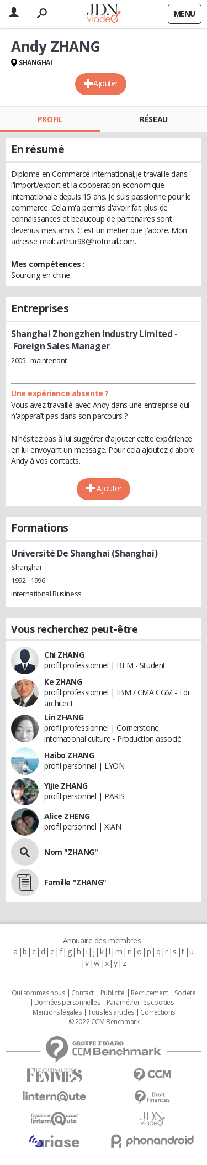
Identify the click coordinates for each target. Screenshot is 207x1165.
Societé (184, 993)
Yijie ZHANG (65, 785)
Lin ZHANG (63, 717)
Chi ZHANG (64, 654)
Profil (50, 119)
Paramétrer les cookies (140, 1002)
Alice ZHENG (66, 816)
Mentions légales (57, 1012)
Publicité (112, 993)
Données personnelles (67, 1002)
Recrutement (149, 993)
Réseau (153, 119)
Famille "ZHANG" (75, 882)
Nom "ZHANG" (71, 852)
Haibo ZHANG (69, 755)
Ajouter (105, 83)
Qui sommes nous (38, 993)
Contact (82, 993)
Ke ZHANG (63, 681)
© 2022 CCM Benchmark (104, 1022)
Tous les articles (111, 1012)
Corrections (157, 1012)
